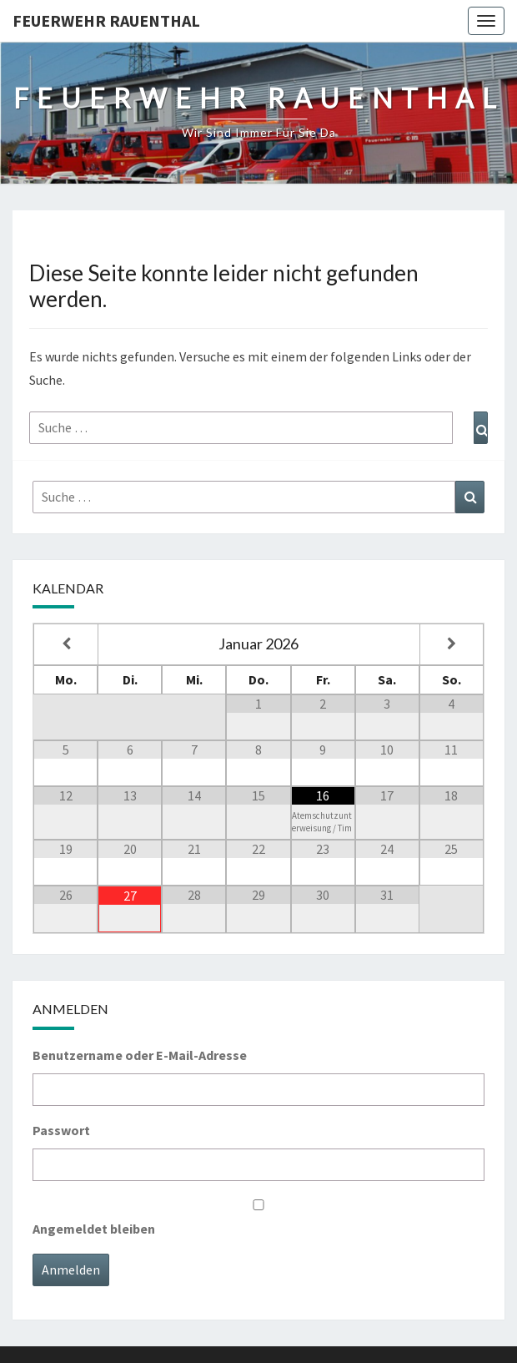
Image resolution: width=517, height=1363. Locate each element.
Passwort (61, 1130)
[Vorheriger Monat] (66, 644)
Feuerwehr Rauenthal (106, 20)
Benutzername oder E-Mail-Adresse (140, 1055)
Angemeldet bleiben (94, 1228)
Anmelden (71, 1269)
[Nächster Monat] (451, 644)
